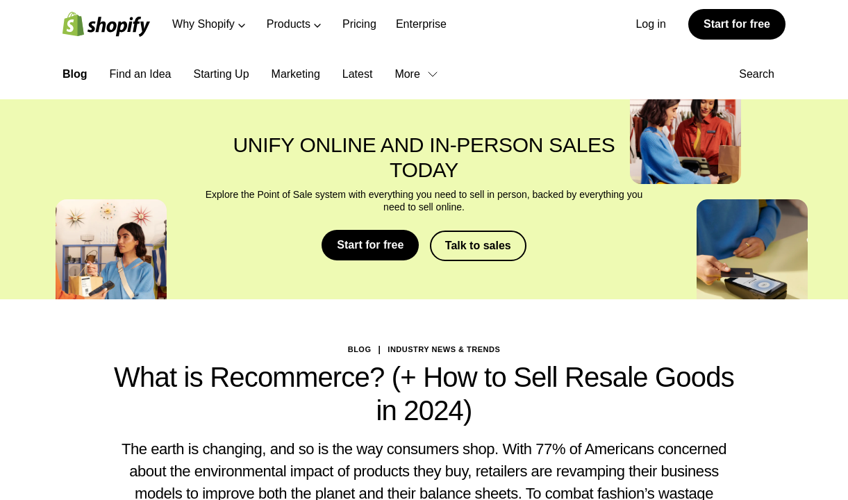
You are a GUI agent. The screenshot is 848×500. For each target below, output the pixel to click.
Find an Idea (141, 74)
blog (360, 348)
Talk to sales (478, 245)
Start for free (737, 24)
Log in (650, 24)
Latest (357, 74)
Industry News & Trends (444, 348)
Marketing (296, 74)
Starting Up (221, 74)
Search (762, 74)
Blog (75, 74)
